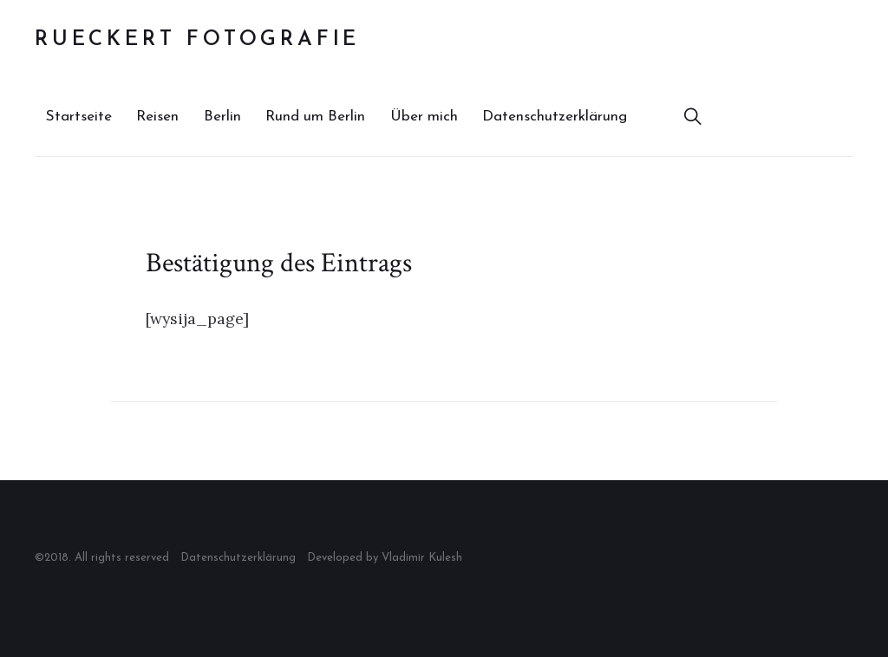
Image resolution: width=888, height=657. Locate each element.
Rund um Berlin (315, 116)
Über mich (424, 116)
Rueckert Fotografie (197, 39)
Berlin (222, 116)
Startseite (79, 116)
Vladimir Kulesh (422, 557)
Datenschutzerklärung (554, 116)
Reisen (157, 116)
